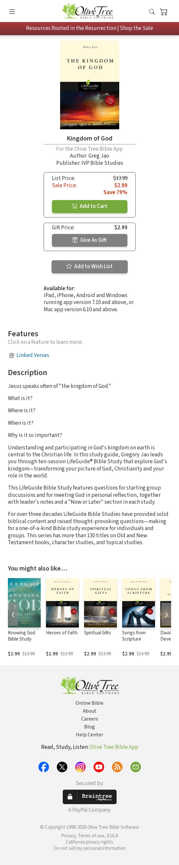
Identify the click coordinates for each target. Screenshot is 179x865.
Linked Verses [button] (32, 355)
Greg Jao (98, 156)
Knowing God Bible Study (21, 636)
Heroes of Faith (62, 632)
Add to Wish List (89, 266)
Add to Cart (89, 206)
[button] (152, 12)
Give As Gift (89, 240)
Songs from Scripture (133, 636)
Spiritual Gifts (97, 632)
